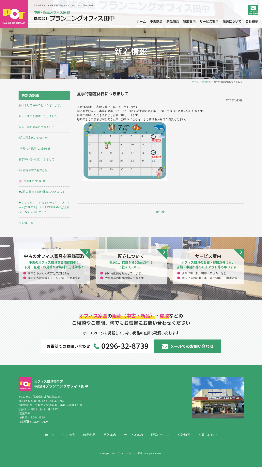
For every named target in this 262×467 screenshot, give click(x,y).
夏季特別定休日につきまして (36, 159)
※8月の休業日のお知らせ (34, 148)
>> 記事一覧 (26, 222)
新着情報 (206, 82)
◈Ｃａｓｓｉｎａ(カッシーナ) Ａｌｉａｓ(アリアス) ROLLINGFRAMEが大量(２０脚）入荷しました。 (44, 207)
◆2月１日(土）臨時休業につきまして (42, 191)
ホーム (195, 82)
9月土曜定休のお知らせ (33, 137)
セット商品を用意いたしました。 (39, 116)
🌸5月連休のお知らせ (32, 181)
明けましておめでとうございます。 (41, 105)
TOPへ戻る (160, 212)
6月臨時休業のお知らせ (33, 170)
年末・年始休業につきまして (36, 127)
